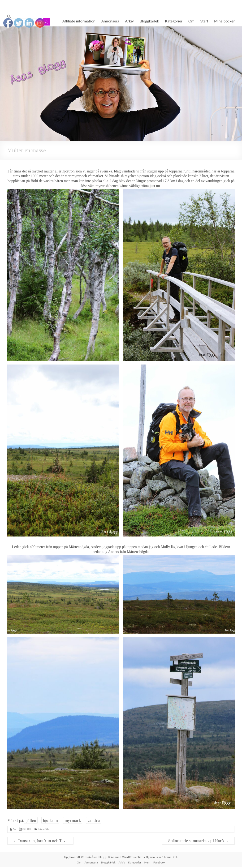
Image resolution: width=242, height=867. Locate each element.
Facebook (159, 862)
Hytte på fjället (43, 829)
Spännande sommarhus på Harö (198, 840)
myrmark (73, 820)
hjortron (50, 820)
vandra (93, 820)
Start (204, 21)
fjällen (30, 820)
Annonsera (110, 21)
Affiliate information (78, 21)
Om (191, 21)
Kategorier (173, 21)
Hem (147, 862)
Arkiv (129, 21)
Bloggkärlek (149, 21)
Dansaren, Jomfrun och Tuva (40, 840)
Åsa (14, 829)
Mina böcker (224, 21)
